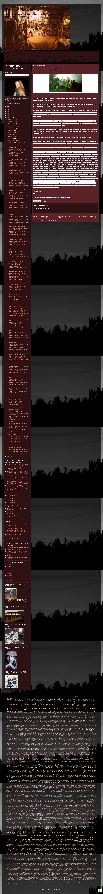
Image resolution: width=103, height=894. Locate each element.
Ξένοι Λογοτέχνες (41, 810)
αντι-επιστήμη (30, 703)
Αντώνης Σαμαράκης (68, 703)
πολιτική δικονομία (74, 821)
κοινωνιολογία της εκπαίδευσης (13, 784)
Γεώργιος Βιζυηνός (72, 721)
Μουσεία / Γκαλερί (10, 60)
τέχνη (54, 840)
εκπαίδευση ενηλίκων (59, 744)
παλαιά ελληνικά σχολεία (12, 817)
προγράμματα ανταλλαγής (24, 823)
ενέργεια (67, 754)
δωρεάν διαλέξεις (52, 739)
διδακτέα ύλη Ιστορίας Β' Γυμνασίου (22, 737)
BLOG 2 (84, 60)
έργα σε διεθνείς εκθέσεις (77, 757)
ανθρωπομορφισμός (21, 703)
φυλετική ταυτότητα (64, 845)
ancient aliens (54, 853)
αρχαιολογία (51, 713)
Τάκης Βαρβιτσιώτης (50, 839)
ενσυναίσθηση (75, 754)
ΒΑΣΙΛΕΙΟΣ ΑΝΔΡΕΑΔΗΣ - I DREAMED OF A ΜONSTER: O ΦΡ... (18, 300)
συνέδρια (8, 832)
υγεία (25, 843)
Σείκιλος (60, 826)
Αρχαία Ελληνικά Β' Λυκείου (81, 708)
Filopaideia (25, 859)
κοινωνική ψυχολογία (78, 782)
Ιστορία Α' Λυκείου (11, 769)
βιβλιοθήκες (9, 719)
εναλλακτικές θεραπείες (13, 754)
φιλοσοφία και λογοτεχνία (24, 845)
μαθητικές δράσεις (25, 792)
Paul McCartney (50, 874)
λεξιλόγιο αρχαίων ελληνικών (62, 789)
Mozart (9, 872)
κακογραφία (81, 774)
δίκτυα (27, 738)
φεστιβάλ (79, 843)
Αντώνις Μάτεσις (79, 703)
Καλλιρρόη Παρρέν (90, 774)
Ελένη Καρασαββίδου (21, 751)
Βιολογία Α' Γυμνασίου (84, 719)
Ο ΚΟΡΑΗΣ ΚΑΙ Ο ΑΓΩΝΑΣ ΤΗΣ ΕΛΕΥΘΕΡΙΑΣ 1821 (15, 405)
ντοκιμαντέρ (91, 808)
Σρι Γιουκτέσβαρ (35, 828)
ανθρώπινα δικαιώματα (79, 701)
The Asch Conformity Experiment (21, 880)
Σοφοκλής (91, 827)
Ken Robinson (23, 867)
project (70, 876)
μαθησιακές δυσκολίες (12, 792)
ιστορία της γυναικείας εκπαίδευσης (67, 770)
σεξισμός (76, 826)
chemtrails (88, 856)
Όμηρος (32, 813)
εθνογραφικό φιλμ (19, 742)
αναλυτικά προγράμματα (88, 700)
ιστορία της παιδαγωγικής (52, 771)
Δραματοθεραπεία (26, 56)
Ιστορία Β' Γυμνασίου (26, 769)
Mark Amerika (36, 869)
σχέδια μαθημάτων (70, 834)
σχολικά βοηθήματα (36, 835)
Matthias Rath (52, 869)
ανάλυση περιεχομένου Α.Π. (73, 700)
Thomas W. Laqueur (37, 880)
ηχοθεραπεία (42, 762)
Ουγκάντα (92, 813)
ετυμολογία (32, 758)
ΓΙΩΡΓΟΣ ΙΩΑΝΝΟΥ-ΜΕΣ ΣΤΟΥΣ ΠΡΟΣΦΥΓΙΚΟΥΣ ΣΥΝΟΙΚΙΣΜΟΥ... (17, 280)
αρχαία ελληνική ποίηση (55, 711)
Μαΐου (10, 134)
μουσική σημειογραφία (30, 801)
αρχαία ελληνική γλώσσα (76, 710)
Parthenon (15, 874)
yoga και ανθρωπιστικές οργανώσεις (42, 882)
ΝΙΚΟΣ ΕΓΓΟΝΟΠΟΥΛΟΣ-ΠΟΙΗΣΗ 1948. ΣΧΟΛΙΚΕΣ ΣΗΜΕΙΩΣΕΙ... (17, 284)
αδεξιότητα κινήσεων (17, 698)
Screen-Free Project (79, 878)
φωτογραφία (45, 847)
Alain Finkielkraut (81, 852)
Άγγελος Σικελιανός (47, 696)
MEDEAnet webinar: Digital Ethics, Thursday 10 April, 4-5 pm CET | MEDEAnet (17, 552)
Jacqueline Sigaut (31, 865)
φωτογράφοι (90, 847)
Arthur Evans (16, 854)
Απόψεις (54, 60)
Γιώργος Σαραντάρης (31, 724)
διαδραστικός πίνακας (40, 733)
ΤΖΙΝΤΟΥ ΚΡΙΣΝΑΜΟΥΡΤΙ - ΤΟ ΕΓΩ (17, 441)
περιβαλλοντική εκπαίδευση (23, 819)
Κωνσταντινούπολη (25, 787)
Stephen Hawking (69, 879)
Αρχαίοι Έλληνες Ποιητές (39, 713)
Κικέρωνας (58, 779)
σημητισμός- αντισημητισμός (28, 827)
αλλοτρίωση (8, 700)
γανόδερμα (37, 721)
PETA (71, 874)
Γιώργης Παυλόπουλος (61, 722)
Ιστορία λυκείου (93, 769)
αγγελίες (37, 696)
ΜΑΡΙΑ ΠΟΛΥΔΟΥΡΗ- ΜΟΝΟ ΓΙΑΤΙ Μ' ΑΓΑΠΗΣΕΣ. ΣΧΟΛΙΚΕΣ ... (17, 287)
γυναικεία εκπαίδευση (34, 728)
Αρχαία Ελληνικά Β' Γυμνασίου (60, 708)
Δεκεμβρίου (11, 119)
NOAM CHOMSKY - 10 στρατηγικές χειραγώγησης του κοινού (17, 311)
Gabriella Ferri (65, 860)
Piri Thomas (28, 875)
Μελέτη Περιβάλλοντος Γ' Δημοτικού (53, 796)
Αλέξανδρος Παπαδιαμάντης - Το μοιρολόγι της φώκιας (17, 380)
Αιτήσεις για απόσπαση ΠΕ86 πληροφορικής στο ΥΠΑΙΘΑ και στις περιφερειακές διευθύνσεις (17, 536)
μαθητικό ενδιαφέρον (67, 792)
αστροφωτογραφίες (31, 715)
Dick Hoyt (71, 857)
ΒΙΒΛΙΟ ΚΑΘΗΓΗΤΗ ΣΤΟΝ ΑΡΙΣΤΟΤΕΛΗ (17, 226)
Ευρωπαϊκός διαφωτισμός (24, 759)
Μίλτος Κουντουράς (62, 799)
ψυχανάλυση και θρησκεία (66, 850)
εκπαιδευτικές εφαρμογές (47, 747)
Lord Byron (32, 868)
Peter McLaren (88, 874)
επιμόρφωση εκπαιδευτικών (44, 755)
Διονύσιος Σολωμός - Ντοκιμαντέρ (17, 382)
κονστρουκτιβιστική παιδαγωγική (31, 784)
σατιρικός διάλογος (50, 826)
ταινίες (25, 839)
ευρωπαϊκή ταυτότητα (11, 759)
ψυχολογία (30, 852)
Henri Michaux (32, 864)
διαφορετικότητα (46, 735)
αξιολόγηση (21, 704)
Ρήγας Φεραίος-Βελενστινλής (67, 825)
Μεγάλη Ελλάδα (53, 795)
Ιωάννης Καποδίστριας (11, 774)
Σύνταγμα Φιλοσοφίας (63, 832)
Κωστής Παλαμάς (59, 787)
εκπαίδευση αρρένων (47, 744)
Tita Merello (48, 880)
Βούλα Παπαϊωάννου (55, 720)
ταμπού (69, 839)
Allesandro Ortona (44, 853)
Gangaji (82, 860)
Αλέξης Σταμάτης (61, 699)
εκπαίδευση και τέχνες (39, 745)
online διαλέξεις (13, 873)
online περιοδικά (56, 873)
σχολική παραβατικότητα (50, 837)
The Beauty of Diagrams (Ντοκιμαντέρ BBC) (15, 323)
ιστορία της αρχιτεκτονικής (29, 770)
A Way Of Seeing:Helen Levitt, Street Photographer (17, 305)
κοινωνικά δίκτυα (89, 781)
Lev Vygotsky (77, 867)
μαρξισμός (8, 795)
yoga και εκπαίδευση (58, 882)
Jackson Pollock (21, 865)
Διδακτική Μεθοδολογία (40, 737)
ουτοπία (29, 814)
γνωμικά (57, 725)
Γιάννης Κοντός (28, 722)
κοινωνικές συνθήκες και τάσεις (47, 782)
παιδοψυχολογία (90, 816)
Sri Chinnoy (60, 879)
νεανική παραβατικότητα (64, 804)
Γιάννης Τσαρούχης (49, 722)
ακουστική (92, 698)
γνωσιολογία (83, 725)
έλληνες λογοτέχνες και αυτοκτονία (22, 752)
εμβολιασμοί (60, 753)
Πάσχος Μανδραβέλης (58, 818)
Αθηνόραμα (9, 573)
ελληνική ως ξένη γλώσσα (88, 752)
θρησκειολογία (24, 767)
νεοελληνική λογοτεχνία (87, 805)
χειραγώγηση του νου (71, 848)
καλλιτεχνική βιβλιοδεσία (27, 775)
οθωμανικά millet (70, 811)
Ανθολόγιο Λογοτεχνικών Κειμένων (61, 701)
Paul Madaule (42, 874)
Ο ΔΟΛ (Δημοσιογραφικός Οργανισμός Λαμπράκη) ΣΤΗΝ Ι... (18, 146)
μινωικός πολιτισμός (86, 799)
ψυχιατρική (78, 850)
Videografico (56, 880)
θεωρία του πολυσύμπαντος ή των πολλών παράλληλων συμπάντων (65, 766)
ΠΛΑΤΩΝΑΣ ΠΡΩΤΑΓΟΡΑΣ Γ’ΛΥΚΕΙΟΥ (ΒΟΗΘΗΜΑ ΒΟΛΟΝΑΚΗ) (17, 245)
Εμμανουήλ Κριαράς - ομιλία (16, 411)
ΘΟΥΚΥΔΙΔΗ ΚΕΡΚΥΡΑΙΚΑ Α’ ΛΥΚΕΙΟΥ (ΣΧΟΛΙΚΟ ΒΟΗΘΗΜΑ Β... (17, 156)
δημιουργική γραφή (55, 732)
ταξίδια (75, 839)
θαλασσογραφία (51, 762)
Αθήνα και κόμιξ (40, 698)
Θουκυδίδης (8, 767)
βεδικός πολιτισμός (47, 717)
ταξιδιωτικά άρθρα (85, 839)
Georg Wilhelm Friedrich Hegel (46, 862)
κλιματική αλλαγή (65, 781)
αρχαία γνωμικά (82, 707)
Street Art (20, 60)
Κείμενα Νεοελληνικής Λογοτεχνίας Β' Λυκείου (54, 777)
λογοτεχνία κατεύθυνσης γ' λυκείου (30, 790)
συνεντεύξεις (31, 832)
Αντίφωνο (9, 575)
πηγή (34, 193)
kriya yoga (48, 867)
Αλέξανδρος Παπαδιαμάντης (47, 699)
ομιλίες (39, 813)
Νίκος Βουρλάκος (59, 806)
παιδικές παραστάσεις (79, 815)
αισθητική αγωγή (83, 698)
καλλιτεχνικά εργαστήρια (12, 775)
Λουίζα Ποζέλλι (72, 790)
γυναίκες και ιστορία (82, 729)
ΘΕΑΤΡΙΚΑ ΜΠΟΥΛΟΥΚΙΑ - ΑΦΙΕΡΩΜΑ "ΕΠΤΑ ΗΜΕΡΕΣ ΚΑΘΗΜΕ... (17, 385)
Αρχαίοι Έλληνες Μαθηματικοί (24, 713)
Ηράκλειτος (11, 762)
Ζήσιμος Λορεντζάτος (11, 761)
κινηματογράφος (13, 780)
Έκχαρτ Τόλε (53, 749)
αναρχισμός (9, 701)
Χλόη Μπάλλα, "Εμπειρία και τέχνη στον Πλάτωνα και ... (18, 360)
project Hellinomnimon (83, 875)
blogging (92, 854)
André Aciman (64, 853)
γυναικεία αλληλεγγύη (20, 728)
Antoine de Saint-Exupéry (86, 853)
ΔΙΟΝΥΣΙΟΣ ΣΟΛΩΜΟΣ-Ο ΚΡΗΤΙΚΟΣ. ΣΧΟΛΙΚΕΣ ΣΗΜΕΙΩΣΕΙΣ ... (17, 264)
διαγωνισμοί (91, 732)
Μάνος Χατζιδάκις (43, 794)
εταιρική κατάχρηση (21, 758)
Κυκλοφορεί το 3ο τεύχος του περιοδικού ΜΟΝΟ (16, 294)
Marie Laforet (18, 869)
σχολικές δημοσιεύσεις (68, 835)
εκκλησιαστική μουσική (26, 744)
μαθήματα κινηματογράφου (24, 791)
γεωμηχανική (53, 721)
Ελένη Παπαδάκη (40, 751)
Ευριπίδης (90, 758)
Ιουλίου (10, 130)
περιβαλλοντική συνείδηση (58, 819)
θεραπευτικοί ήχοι (51, 765)
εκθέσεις (8, 743)
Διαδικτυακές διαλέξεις (52, 56)
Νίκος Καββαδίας (23, 808)
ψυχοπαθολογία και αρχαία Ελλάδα (57, 852)
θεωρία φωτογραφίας (89, 766)
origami (75, 873)
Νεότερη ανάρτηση (41, 217)
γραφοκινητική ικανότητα (71, 726)
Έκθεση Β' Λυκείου (77, 743)
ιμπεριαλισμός (57, 767)
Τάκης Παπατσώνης (62, 839)
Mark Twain (44, 869)
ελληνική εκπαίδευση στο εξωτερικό (58, 752)
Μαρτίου (10, 138)
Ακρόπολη (27, 699)
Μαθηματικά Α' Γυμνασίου (61, 791)
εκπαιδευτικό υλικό (82, 748)
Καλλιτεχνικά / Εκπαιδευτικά (40, 53)
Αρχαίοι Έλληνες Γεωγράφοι (84, 712)
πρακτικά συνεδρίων (11, 823)
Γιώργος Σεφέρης (44, 724)
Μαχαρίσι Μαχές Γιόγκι (41, 795)
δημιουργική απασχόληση (42, 732)
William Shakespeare (11, 882)
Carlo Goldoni (41, 856)
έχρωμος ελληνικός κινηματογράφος (61, 759)
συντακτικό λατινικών (12, 834)
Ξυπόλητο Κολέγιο (59, 810)
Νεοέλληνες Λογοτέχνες (80, 804)
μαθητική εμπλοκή (55, 792)
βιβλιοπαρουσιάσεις (32, 719)
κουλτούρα (81, 784)
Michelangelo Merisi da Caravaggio (71, 870)
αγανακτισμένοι (19, 696)
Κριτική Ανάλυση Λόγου (14, 785)
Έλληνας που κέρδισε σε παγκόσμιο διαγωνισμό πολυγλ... (18, 370)
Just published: (11, 495)
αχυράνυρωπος (9, 717)
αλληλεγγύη (85, 699)
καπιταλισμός (66, 775)
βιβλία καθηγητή (89, 717)
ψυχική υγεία (88, 850)
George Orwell (60, 862)
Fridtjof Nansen (12, 860)
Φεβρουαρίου (12, 140)
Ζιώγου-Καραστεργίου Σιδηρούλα (26, 761)
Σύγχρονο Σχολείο (10, 831)
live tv (13, 868)
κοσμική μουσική (73, 784)
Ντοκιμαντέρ (26, 53)
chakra (53, 856)
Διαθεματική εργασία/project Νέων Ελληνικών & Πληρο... (18, 220)
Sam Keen (50, 878)
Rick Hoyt (60, 877)
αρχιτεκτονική (69, 713)
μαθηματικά (50, 791)
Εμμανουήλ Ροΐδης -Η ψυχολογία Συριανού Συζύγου (17, 408)
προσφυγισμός (64, 823)
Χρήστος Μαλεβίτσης (78, 849)
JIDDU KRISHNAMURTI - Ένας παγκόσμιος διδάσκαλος (15, 446)
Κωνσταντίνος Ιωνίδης (34, 786)
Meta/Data (8, 870)
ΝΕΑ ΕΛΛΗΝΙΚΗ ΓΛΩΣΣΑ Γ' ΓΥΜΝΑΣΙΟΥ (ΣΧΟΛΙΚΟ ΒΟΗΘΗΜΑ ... (18, 232)
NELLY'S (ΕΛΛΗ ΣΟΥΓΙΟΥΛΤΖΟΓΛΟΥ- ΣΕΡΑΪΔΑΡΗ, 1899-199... (17, 143)
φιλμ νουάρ (67, 844)
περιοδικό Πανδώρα (10, 821)
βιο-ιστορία (67, 719)
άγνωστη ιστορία (71, 696)
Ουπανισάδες (9, 814)
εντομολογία (83, 754)
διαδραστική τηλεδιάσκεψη (26, 733)
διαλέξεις (11, 734)
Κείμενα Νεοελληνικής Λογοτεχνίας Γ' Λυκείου (20, 779)
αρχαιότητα (60, 713)
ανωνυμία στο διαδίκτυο (91, 703)
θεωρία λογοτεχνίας (86, 765)
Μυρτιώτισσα (63, 802)
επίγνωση (8, 755)
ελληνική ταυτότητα (74, 752)
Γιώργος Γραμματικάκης (73, 722)
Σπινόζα (17, 828)
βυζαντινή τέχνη (90, 720)
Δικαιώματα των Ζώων (73, 53)
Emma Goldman (30, 858)
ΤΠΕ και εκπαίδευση (79, 841)
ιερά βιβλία (41, 767)
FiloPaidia (32, 859)
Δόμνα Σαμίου (71, 738)
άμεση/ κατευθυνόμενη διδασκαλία (34, 700)
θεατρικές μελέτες (92, 762)
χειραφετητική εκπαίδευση (87, 848)
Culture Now (10, 566)
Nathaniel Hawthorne (43, 872)
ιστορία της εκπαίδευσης (89, 770)
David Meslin (53, 857)
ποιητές (63, 821)
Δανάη (15, 730)
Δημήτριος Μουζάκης (29, 732)
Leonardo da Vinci (67, 867)
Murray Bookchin (18, 872)
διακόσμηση (94, 733)
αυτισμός (83, 715)
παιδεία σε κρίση (35, 816)
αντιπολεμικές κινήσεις (41, 703)
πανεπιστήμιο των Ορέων (50, 817)
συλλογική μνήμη (44, 831)
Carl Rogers (32, 856)
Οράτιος (58, 813)
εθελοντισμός (79, 740)
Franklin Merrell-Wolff (69, 859)
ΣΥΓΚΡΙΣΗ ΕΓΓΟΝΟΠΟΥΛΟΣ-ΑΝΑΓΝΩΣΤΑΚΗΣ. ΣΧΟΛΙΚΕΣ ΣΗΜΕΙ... (18, 290)
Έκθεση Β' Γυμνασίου (63, 743)
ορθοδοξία (65, 813)
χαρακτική (45, 848)
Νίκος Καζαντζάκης (34, 808)
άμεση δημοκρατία (19, 700)
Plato (35, 875)
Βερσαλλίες (57, 717)
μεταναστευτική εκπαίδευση (42, 797)
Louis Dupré (41, 868)
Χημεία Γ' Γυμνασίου (51, 849)
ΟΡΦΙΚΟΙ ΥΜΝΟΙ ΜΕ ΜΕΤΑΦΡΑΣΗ (16, 205)
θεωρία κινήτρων (64, 765)
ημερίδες (94, 761)
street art (78, 879)
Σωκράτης (94, 837)
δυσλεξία (28, 739)
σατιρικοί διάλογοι (37, 826)
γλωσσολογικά (48, 725)
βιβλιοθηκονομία (19, 719)
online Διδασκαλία (25, 873)
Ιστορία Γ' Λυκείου (69, 769)
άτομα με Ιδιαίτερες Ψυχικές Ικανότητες (68, 715)
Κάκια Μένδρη (72, 774)
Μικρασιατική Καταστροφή (35, 799)
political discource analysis (58, 875)
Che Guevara (80, 856)
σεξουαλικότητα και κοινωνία (87, 826)
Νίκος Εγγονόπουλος (11, 808)
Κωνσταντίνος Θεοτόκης (20, 786)
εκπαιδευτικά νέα (82, 745)
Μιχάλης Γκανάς (16, 800)
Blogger (58, 889)
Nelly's (52, 872)
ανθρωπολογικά (10, 703)
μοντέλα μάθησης (49, 800)
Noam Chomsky (59, 872)
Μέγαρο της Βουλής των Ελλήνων (67, 795)
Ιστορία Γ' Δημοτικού (56, 769)
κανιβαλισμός (57, 775)
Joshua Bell (88, 865)
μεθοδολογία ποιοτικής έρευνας (13, 796)
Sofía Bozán (27, 879)
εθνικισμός (9, 742)
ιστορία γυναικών (81, 769)
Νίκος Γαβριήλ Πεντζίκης (71, 806)
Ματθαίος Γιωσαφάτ (18, 795)
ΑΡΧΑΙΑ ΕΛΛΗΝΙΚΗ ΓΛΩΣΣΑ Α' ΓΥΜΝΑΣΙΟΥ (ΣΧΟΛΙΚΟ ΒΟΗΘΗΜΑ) (17, 153)
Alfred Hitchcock (21, 853)
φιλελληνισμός (46, 844)
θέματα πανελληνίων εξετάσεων (47, 764)
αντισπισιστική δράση (55, 703)
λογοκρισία (84, 789)
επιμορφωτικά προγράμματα (62, 755)
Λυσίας (14, 791)
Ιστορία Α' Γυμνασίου (87, 767)
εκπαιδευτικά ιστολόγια (69, 745)
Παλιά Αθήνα (24, 817)
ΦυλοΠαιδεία (74, 845)
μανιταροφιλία (18, 794)
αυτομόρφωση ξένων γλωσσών (53, 716)
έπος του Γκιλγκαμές (49, 757)
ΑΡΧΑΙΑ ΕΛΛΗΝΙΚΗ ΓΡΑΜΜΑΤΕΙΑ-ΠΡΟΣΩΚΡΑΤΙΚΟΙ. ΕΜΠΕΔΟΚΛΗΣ (16, 183)
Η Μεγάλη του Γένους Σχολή (49, 761)
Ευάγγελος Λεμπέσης (70, 758)
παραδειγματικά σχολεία (73, 817)
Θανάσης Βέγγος (71, 762)
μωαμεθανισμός (84, 802)
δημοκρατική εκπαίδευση (79, 732)
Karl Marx (15, 867)
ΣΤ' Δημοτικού (46, 828)
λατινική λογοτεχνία (32, 789)
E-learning (87, 857)
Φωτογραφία (62, 53)
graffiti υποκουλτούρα (33, 863)
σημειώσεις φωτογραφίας (12, 827)
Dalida (36, 857)
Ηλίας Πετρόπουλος (78, 761)
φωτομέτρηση (9, 848)
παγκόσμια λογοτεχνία (38, 814)
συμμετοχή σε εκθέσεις (56, 831)
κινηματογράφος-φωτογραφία (61, 780)
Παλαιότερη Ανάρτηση (88, 217)
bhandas (85, 854)
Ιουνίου (10, 132)
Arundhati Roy (50, 854)
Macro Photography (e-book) (16, 308)
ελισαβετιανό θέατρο (76, 751)
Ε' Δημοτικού (49, 740)
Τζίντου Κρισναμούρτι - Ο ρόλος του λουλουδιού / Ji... (18, 424)
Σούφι (76, 827)
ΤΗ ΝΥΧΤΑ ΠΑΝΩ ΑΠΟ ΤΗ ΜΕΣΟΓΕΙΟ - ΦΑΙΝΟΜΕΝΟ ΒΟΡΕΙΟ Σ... (17, 316)
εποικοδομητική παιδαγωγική (35, 757)
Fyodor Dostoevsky (54, 860)
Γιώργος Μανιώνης (20, 724)
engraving (38, 858)
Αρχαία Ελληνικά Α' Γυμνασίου (18, 708)
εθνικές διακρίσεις (89, 740)
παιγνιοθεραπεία (84, 814)
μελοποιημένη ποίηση (79, 796)
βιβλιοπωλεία (47, 719)
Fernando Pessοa (16, 859)
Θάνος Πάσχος (81, 762)
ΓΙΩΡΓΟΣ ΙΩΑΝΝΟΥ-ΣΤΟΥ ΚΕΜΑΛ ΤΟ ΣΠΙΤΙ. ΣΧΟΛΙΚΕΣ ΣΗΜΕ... (17, 260)
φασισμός (62, 843)
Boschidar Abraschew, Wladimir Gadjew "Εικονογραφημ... (17, 357)
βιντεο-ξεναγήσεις (57, 719)
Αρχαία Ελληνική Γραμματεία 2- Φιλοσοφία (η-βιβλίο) (17, 176)
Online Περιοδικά (39, 56)
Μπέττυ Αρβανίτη (20, 802)
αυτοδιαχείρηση (32, 716)
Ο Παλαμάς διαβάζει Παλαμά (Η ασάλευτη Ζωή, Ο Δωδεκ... (16, 373)
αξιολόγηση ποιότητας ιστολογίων (34, 704)
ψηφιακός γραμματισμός (38, 850)
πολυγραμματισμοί (74, 822)
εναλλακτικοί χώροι (43, 754)
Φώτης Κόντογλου (35, 847)
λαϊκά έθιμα (69, 787)
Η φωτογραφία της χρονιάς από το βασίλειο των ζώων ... (17, 350)
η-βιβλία (63, 761)
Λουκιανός (80, 790)
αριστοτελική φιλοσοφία (60, 707)
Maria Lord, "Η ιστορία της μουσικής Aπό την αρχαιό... (16, 353)
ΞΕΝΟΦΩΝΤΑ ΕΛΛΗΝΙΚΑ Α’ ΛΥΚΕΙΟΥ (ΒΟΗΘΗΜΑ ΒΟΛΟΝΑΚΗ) (17, 166)
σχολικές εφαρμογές (81, 835)
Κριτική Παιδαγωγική (38, 785)
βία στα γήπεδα (66, 717)
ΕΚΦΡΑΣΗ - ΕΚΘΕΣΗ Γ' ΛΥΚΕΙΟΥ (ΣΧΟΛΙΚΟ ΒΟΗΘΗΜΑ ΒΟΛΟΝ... (16, 239)
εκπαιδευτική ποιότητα (38, 748)
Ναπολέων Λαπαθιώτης (21, 804)
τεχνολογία (76, 840)
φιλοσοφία (9, 845)
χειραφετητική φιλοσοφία (12, 849)
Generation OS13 (10, 862)
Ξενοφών (50, 810)
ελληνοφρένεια (51, 753)
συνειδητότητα (20, 832)
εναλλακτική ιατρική (29, 754)
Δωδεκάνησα (36, 739)
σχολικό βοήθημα (72, 837)
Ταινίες (18, 53)
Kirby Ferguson (32, 867)
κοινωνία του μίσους (77, 781)
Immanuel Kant (64, 864)
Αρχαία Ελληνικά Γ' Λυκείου (37, 710)
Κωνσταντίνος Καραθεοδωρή (61, 786)
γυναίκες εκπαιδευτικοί (49, 729)
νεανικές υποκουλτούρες (49, 804)
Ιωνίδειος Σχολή (33, 774)
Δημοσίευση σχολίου (42, 208)
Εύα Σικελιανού (59, 758)
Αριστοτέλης (36, 707)
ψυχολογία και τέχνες (41, 852)
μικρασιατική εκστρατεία (19, 799)
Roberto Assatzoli (70, 877)
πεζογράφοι (67, 818)
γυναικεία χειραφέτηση (68, 728)
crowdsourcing (28, 857)
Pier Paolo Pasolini (18, 875)
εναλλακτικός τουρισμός (56, 754)
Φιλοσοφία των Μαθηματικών (39, 845)
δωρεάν (43, 739)
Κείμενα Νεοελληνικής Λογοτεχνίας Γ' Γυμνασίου (81, 777)
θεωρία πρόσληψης (43, 766)
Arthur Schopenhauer (39, 854)
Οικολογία (52, 53)
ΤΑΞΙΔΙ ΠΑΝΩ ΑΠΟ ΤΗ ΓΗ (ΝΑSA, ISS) (18, 313)
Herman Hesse (41, 864)
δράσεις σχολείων (92, 738)
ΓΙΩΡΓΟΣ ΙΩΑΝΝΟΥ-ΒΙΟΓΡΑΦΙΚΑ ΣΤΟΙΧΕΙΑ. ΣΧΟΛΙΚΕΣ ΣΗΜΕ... (16, 270)
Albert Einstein (10, 853)
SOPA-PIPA (35, 879)
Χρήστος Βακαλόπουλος (64, 849)
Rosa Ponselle (91, 877)
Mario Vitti (27, 869)
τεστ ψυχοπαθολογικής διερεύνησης (41, 840)
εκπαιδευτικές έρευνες (31, 747)
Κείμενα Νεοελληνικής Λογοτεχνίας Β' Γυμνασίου (27, 777)
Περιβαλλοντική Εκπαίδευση (90, 53)
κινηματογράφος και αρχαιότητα (29, 780)
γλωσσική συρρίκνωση (25, 725)
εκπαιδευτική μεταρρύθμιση (22, 748)
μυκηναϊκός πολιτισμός (52, 802)
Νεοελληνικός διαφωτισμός (13, 806)
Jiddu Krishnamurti (57, 866)
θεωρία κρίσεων (74, 765)
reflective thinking (43, 877)
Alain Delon (71, 852)
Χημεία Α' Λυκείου (25, 849)
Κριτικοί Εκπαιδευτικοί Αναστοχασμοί (69, 60)
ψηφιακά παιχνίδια (22, 850)
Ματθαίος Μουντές (29, 795)
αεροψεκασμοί (29, 698)
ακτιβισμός (34, 699)
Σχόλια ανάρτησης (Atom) (49, 220)
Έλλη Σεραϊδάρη (86, 751)
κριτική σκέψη (49, 785)
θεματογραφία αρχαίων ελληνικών (65, 764)
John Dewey (71, 865)
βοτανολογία (38, 720)
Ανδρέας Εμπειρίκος (21, 701)
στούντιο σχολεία (90, 828)
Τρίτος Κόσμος (17, 843)
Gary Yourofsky (90, 860)
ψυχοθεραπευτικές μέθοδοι (18, 852)
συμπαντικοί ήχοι (83, 831)
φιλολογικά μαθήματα (89, 844)
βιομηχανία (17, 720)
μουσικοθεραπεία (90, 801)
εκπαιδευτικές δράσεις (18, 747)
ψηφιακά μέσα (10, 850)
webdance (85, 880)
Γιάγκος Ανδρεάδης (18, 722)
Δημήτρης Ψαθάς (18, 732)
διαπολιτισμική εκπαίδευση (35, 734)
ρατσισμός (42, 825)
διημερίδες (84, 737)
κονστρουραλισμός (45, 784)
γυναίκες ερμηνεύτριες (65, 729)
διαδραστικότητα (51, 733)
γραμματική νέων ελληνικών (32, 727)
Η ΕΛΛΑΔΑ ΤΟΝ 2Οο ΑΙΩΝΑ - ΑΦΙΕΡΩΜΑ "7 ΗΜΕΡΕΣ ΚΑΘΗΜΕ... (18, 392)
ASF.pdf (9, 555)
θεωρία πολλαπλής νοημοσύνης (29, 766)
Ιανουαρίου (11, 454)
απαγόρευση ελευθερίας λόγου (72, 704)
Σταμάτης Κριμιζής (59, 828)
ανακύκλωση (61, 700)
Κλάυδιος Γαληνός (45, 781)
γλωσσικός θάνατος (37, 725)
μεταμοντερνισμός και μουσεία (17, 797)
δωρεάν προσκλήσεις (25, 740)
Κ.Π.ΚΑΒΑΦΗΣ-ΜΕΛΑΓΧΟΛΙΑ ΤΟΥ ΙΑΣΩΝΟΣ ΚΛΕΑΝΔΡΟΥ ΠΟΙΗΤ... (18, 277)
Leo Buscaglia (57, 867)
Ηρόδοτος (18, 762)
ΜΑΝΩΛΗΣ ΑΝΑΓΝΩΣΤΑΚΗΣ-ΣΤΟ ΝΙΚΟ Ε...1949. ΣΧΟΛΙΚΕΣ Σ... (17, 274)
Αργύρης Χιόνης (60, 705)
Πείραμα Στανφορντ (77, 818)
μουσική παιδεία (18, 801)
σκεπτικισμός (40, 827)
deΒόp (8, 568)
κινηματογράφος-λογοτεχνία (46, 780)
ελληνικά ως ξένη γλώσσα (40, 752)
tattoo (10, 880)
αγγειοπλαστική (28, 696)
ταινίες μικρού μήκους (37, 839)
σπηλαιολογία (9, 828)
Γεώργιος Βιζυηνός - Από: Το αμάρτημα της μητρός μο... (16, 402)
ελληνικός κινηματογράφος (12, 753)
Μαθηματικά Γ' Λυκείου (89, 791)
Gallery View (75, 860)
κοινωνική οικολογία (65, 782)
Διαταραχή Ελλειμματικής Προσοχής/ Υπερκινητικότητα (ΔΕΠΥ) (75, 734)
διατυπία (30, 735)
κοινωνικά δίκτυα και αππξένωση (14, 782)
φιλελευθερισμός (35, 844)
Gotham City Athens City (12, 863)
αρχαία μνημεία (13, 712)
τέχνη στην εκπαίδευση (64, 840)
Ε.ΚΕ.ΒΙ (9, 579)
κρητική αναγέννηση (92, 784)
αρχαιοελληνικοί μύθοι (70, 712)
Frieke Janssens (44, 860)
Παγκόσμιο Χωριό (49, 814)
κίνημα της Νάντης (78, 779)
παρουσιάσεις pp (44, 818)
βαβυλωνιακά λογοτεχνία (21, 717)
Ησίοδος (25, 762)
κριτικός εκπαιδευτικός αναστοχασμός (65, 785)
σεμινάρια (67, 826)
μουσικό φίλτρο (71, 801)
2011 (8, 456)
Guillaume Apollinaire (70, 863)
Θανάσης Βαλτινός (62, 762)
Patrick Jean (23, 874)
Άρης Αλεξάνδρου (70, 705)
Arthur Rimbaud (26, 854)
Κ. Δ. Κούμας (43, 774)
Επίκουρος (32, 755)
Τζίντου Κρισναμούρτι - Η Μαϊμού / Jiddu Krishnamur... (18, 427)
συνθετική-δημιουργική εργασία (47, 832)
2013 (8, 115)
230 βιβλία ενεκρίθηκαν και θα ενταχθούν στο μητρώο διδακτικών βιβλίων (16, 531)
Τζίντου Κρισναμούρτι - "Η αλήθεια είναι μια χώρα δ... (18, 439)
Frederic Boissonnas (82, 859)
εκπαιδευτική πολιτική (52, 748)
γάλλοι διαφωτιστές (27, 721)
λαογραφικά (77, 787)
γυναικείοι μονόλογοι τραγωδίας (20, 729)
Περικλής (80, 819)
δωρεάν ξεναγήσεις (92, 739)
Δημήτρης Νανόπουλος (84, 730)
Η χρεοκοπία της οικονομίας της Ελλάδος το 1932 (17, 389)
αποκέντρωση (17, 705)
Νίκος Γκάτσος (83, 806)
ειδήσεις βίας (30, 742)
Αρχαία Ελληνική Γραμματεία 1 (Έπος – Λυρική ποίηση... (18, 173)
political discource (44, 875)
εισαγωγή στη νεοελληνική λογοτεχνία (75, 742)
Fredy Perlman (93, 859)
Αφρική (82, 716)
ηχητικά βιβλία (32, 762)
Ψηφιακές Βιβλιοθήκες (80, 56)
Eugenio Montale (74, 858)
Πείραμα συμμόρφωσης (89, 818)
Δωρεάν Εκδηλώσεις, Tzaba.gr (15, 577)
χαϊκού (25, 848)
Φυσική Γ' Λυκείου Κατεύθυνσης (21, 847)
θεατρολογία (34, 764)
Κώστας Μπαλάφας (48, 787)
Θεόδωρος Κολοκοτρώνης (82, 764)
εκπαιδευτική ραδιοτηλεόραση (68, 748)
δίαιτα (87, 733)
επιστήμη (73, 755)
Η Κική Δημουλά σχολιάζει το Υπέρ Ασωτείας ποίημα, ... (18, 367)
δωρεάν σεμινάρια (38, 740)
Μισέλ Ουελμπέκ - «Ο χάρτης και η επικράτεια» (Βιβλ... (18, 399)
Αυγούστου (11, 128)
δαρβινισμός (23, 730)
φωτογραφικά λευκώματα (78, 847)
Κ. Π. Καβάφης (52, 774)
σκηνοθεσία (48, 827)
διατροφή (22, 735)
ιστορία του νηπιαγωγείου (67, 772)
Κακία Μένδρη (63, 774)
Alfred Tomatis (32, 853)
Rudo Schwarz (29, 878)
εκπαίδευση (37, 744)
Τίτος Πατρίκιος (21, 841)
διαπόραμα (49, 734)
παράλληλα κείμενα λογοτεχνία (16, 818)
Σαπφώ (18, 826)
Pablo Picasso (87, 873)
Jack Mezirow (12, 865)
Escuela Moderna (55, 858)
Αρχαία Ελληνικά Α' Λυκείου (39, 708)
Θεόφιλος (92, 764)
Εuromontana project (77, 759)
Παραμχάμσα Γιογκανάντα (31, 818)
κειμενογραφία (41, 779)
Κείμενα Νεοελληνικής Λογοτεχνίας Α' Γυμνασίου (60, 776)
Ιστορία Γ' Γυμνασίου (42, 769)
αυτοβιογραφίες (22, 716)
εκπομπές (29, 749)
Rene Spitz (53, 877)
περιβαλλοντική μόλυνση (40, 819)
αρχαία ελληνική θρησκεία (24, 711)
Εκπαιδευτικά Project (66, 56)
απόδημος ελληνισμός (88, 704)
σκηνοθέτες (56, 827)
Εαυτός (56, 740)
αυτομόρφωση (42, 716)
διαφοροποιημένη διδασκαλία (59, 735)
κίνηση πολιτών (90, 780)
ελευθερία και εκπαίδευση (62, 751)
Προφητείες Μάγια (90, 823)
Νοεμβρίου (11, 121)
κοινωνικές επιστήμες (30, 782)
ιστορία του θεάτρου (25, 772)
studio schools (86, 879)
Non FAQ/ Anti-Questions (72, 872)
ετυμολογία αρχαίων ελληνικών (45, 758)
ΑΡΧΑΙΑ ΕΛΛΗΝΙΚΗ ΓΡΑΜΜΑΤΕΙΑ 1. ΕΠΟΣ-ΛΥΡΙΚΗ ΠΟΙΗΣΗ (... (17, 193)
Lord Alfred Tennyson (22, 868)
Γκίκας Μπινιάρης (57, 724)
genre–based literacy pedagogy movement (26, 862)
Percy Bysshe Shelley (62, 874)
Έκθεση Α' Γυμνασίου (36, 743)
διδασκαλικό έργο (53, 737)
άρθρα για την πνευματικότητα (22, 707)
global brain (79, 862)
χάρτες (60, 848)
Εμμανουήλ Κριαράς (70, 753)
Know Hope (41, 867)
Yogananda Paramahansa (91, 882)
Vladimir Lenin (77, 880)
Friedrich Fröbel (33, 860)
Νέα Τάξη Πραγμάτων (34, 804)
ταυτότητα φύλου (26, 840)
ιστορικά (78, 772)
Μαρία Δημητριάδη (80, 794)
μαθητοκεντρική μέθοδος (81, 792)
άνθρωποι (92, 701)
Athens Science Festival (14, 549)
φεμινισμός (70, 843)
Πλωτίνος (43, 821)
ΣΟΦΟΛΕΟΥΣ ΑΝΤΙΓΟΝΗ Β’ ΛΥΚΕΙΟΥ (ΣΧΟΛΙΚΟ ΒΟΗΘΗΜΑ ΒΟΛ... (17, 163)
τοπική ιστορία (67, 841)
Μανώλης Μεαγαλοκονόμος (67, 794)
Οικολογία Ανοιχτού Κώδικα (83, 811)
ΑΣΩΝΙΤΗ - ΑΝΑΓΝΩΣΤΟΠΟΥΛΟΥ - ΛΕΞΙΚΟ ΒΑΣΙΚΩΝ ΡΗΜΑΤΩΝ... (18, 223)
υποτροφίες (48, 843)
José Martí (79, 865)
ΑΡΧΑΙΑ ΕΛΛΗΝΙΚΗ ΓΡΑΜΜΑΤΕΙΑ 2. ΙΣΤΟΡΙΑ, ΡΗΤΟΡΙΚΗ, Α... (17, 180)
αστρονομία (19, 715)
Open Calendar (11, 571)
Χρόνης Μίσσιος (90, 849)
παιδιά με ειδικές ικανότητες (64, 815)
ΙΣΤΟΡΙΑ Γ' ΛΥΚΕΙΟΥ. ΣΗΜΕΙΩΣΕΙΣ (17, 254)
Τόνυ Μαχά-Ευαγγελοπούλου (52, 841)
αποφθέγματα (39, 705)
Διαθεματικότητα (79, 733)
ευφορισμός (35, 759)
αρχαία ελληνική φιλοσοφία (89, 711)
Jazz (47, 865)
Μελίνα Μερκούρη (67, 796)
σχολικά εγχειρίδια (53, 835)
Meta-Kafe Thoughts (89, 869)
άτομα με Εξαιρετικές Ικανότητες (46, 715)
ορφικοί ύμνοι (73, 813)
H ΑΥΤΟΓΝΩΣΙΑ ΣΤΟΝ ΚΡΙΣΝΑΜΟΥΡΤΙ (17, 451)
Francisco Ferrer (57, 859)
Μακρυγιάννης (9, 794)
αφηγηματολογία (74, 716)
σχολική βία (27, 837)
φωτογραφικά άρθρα (66, 847)
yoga (20, 882)
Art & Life (10, 564)
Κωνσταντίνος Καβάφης (47, 786)
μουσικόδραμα (81, 801)
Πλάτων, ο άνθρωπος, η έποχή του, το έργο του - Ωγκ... (18, 208)
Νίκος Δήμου (92, 806)
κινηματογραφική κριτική (91, 779)
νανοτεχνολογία (9, 804)
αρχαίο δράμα (44, 712)
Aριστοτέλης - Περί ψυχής (15, 211)
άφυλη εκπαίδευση (91, 716)
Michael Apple (17, 870)
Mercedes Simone (77, 869)
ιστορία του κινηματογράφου (51, 772)
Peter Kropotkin (78, 874)
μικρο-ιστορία (50, 799)
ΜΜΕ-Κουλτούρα (38, 800)
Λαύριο (41, 789)
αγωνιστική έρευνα (84, 696)
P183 (80, 873)
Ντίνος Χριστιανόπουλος (77, 808)
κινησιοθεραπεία (10, 781)
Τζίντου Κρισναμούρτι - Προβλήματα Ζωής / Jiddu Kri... (18, 430)
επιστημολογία (83, 755)
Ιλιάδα (48, 767)
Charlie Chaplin (71, 856)
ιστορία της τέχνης (68, 771)
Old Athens (83, 872)
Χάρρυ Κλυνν (53, 848)
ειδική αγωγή (40, 742)
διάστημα (56, 734)
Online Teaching (66, 873)
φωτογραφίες (54, 847)
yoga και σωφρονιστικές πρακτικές (75, 882)
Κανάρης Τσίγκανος (47, 775)
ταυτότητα (17, 840)
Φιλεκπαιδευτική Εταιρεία (22, 844)
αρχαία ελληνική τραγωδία (71, 711)
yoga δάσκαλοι (28, 882)
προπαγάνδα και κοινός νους (50, 823)
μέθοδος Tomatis (28, 796)
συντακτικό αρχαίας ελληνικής (82, 832)
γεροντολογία (45, 721)
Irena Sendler (84, 864)
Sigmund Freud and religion (13, 879)
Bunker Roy (15, 856)
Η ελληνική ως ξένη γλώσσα (12, 56)
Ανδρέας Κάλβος (33, 701)
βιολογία (75, 719)
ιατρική (32, 767)
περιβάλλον (9, 819)
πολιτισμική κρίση (30, 822)
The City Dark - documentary (16, 347)
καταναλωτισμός (77, 775)
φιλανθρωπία (9, 844)
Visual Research (45, 60)
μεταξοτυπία (70, 797)
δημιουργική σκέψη (66, 732)
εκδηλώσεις (90, 742)
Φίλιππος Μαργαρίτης (57, 844)
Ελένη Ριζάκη (50, 751)
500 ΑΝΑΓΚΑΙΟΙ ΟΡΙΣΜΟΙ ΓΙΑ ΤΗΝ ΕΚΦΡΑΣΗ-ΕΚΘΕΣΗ (17, 235)
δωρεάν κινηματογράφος (66, 739)
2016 (8, 109)
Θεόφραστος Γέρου (10, 765)
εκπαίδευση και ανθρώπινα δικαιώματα (77, 744)
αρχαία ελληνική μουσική (39, 711)
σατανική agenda (26, 826)
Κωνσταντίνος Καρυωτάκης (76, 786)
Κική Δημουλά (67, 779)
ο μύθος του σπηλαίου (72, 810)
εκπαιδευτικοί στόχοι (20, 749)
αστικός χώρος (9, 715)
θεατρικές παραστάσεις (15, 764)
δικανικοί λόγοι (19, 738)
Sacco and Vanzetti (40, 878)
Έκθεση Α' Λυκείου (50, 743)
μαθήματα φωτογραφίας (39, 791)
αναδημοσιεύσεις (50, 700)
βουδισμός (46, 720)
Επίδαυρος (16, 755)
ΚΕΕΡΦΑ (20, 776)
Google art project (89, 862)
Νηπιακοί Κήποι (49, 806)
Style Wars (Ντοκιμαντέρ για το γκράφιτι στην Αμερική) (17, 326)
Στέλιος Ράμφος (71, 828)
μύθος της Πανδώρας (39, 802)
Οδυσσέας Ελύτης (51, 811)
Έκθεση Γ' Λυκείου (11, 744)
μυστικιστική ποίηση (73, 802)
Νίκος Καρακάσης (44, 808)
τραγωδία (92, 841)
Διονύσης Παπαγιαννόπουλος (37, 738)
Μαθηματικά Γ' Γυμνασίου (75, 791)
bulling (8, 856)
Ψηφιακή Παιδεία (19, 10)
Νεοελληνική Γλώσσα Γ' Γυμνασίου (52, 805)
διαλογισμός (19, 734)
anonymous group (73, 853)
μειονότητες (39, 796)
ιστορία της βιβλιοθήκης (46, 770)
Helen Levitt (24, 864)
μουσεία (64, 800)
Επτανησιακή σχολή (62, 757)
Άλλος (93, 699)
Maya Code (68, 869)
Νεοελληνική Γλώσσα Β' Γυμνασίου (30, 805)
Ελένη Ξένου (32, 751)
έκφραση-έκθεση (40, 749)
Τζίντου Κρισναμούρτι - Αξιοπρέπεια (18, 444)
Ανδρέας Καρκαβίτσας (45, 701)
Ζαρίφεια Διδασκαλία (89, 759)
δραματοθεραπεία (81, 738)
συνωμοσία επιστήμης (57, 833)
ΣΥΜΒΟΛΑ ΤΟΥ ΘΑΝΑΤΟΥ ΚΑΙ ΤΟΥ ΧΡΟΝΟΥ (18, 303)
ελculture (9, 580)
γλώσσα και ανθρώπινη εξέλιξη (71, 724)
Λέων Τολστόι (76, 789)
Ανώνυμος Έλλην (12, 704)
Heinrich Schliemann (13, 864)
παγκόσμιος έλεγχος (72, 814)
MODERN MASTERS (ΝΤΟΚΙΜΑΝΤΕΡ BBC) (18, 335)
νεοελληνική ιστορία (71, 805)
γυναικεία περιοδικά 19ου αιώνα (51, 728)
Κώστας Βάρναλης (36, 787)
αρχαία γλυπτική (72, 707)
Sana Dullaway (58, 878)
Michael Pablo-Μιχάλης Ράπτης (30, 870)
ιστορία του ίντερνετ (37, 772)
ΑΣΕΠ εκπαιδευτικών (80, 713)
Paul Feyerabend (32, 874)
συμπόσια (92, 831)
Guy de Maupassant (92, 863)
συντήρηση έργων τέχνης (44, 833)
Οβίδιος (82, 810)
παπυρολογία (61, 817)
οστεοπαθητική (83, 813)
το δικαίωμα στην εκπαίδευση (36, 841)
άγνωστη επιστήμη (59, 696)
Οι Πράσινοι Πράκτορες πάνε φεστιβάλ (17, 547)
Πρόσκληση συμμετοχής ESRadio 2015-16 (18, 518)
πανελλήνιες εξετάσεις (36, 817)
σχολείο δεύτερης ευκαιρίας (84, 833)
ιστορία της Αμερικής (14, 770)
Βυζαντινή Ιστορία (79, 720)
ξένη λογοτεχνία (29, 810)
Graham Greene (59, 863)
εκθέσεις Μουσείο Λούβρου (22, 743)
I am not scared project (52, 864)
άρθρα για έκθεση (82, 705)
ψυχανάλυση (53, 850)
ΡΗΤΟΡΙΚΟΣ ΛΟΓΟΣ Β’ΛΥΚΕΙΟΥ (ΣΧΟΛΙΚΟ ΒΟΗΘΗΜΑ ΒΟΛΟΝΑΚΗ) (18, 170)
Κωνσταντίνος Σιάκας (89, 786)
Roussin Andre (20, 878)
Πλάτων (26, 821)
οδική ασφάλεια (40, 811)
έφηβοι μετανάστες (45, 759)
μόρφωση (58, 800)
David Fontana (43, 857)
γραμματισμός (48, 727)
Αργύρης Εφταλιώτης (49, 705)
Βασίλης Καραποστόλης (35, 717)
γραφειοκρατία (59, 726)
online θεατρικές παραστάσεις (40, 873)
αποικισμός (8, 705)
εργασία (89, 757)
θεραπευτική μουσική (37, 765)
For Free (9, 570)
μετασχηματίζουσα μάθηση (82, 797)
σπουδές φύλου (25, 828)
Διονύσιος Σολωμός (52, 738)
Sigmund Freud (90, 878)
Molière (84, 870)
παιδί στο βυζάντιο (49, 815)
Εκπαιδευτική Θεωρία (80, 747)
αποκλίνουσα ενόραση (28, 705)
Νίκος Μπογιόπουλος (55, 808)
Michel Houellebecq (55, 870)
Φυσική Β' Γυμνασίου (84, 845)
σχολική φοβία (62, 837)
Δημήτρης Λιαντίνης (58, 730)
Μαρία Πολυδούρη (90, 794)
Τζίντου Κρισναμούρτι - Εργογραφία (18, 449)
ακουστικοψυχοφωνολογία (13, 699)
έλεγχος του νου (87, 749)
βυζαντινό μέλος (10, 721)
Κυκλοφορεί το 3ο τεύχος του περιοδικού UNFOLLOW (16, 150)
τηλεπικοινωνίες (10, 841)
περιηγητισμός (71, 819)
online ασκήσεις (93, 872)
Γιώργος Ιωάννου (86, 722)
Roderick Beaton (81, 877)
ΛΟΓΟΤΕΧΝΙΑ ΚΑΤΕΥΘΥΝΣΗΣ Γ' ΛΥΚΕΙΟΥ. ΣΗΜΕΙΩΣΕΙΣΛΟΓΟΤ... (18, 257)
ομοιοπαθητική (50, 813)
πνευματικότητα (52, 821)
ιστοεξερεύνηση (66, 767)
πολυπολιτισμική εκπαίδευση (87, 822)
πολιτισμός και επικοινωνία (60, 822)
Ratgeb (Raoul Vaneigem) (29, 877)
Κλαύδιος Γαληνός (34, 781)
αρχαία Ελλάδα (92, 707)
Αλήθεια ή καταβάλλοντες (74, 699)
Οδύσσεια (60, 811)
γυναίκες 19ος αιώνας (36, 729)
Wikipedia (92, 880)
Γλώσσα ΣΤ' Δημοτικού (87, 724)
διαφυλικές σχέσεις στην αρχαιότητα (79, 735)
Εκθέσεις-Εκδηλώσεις (32, 60)
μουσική (72, 800)
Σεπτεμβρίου (12, 126)
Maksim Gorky (77, 868)
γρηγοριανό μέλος (84, 726)
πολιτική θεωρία (86, 821)
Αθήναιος (49, 698)
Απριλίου (11, 136)
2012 (8, 117)
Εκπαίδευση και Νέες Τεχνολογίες (21, 745)
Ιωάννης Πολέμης (23, 774)
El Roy (14, 858)
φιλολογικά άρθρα (77, 844)
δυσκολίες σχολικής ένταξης (16, 739)
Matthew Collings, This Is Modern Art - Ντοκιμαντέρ (18, 338)
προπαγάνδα (36, 823)
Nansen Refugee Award (31, 872)
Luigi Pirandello (50, 868)
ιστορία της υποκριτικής (83, 771)
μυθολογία (29, 802)
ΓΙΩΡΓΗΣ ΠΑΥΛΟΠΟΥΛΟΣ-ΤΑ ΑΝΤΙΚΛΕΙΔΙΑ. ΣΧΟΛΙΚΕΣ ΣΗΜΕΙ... (18, 267)
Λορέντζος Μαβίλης (62, 790)
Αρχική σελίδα (9, 53)
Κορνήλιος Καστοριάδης (58, 784)
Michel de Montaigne (44, 870)
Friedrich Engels (23, 860)
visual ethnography (66, 880)
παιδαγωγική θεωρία (19, 816)
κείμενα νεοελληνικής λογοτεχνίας (34, 776)
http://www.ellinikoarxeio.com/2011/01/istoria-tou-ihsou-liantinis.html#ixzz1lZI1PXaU (53, 197)
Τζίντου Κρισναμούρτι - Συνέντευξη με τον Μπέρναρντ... (18, 434)
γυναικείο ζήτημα (82, 728)
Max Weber (61, 869)
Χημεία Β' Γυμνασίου (38, 849)
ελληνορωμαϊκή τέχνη (40, 753)
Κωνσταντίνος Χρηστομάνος (12, 787)
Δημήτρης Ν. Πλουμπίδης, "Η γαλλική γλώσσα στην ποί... (18, 363)
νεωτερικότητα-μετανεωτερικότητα (32, 806)
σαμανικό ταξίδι (10, 826)
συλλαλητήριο (33, 831)
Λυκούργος (88, 790)
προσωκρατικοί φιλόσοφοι (77, 823)
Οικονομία (94, 811)
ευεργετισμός (81, 758)
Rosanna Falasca (10, 878)
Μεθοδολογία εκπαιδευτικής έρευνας (86, 795)
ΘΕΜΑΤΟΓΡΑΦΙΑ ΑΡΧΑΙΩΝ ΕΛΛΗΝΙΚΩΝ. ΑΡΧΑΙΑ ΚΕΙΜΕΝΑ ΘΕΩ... (17, 229)
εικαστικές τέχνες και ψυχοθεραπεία (55, 742)
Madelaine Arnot (68, 868)
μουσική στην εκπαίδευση (43, 801)
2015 (8, 111)
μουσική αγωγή (80, 800)
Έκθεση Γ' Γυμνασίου (89, 743)
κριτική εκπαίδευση (26, 785)
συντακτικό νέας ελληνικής (29, 834)
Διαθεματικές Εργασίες (65, 733)
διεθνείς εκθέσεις (64, 737)
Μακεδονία (92, 792)
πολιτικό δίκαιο (20, 822)
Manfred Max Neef (87, 868)
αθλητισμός (57, 698)
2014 (8, 113)
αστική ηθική (91, 713)
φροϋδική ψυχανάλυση (52, 845)
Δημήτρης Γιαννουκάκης (44, 730)
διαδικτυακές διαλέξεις (12, 733)
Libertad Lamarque (87, 867)
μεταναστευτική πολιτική (57, 797)
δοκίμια (63, 738)
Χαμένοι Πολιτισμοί (35, 848)
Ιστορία (75, 767)
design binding (62, 857)
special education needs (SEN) (47, 879)
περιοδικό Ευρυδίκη (89, 819)
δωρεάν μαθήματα (79, 739)
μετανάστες (30, 797)
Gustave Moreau (81, 863)
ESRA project (65, 858)
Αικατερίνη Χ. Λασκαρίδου (69, 698)
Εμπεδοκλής (91, 753)
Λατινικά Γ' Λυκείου (18, 789)
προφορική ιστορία (11, 825)
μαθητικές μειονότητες (40, 792)
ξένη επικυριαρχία (17, 810)
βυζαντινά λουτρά (67, 720)
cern (48, 856)
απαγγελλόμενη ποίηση (52, 704)
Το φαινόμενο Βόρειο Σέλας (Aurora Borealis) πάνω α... (18, 345)
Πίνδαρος (20, 821)
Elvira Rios (21, 858)
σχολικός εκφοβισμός (83, 837)
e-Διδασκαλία (79, 857)
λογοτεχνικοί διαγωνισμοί (49, 790)
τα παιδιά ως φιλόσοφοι (14, 839)
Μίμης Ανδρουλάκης (73, 799)
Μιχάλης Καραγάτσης (27, 800)
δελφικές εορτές (32, 730)
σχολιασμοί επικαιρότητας (22, 835)
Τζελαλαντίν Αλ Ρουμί (89, 840)
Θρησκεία (16, 767)
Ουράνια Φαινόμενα (19, 814)
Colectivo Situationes (17, 857)
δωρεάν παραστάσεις (13, 740)
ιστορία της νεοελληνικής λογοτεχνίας (33, 771)
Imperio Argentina (74, 864)
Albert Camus (91, 852)
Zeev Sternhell (11, 883)
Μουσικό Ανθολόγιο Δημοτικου (59, 801)
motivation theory (92, 870)
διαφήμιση (37, 735)
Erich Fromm (46, 858)
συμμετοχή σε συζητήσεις (70, 831)
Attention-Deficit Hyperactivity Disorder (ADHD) (68, 854)
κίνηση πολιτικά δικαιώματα (77, 780)
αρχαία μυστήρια (23, 712)
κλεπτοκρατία (55, 781)
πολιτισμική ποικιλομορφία (44, 822)
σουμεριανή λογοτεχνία (67, 827)
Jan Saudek (41, 865)
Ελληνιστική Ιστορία (27, 753)
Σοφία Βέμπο (83, 827)
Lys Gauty (59, 868)
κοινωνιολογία (90, 782)
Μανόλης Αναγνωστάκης (30, 794)
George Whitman (69, 862)
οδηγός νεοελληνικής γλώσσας (27, 811)
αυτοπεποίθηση (65, 716)
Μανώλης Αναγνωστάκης (54, 794)
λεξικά (47, 789)
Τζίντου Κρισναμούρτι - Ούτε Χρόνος (18, 436)
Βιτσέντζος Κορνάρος (28, 720)
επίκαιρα (23, 755)
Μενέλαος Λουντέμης (92, 796)
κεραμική (50, 779)
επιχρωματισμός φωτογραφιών (19, 757)
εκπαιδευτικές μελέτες (65, 747)
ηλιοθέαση (87, 761)
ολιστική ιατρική (13, 813)
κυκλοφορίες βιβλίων (83, 785)
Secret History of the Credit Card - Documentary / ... (18, 417)
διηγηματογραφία (75, 737)
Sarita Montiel (67, 878)
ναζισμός (92, 802)
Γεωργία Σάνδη (61, 721)
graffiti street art (47, 863)
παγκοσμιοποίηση (60, 814)
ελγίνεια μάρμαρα (63, 749)
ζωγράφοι (38, 761)
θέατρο (25, 764)
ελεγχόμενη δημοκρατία (75, 749)
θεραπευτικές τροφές (23, 765)
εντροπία (90, 754)
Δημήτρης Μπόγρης (72, 730)
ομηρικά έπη (24, 813)
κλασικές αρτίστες (22, 781)
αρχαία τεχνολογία (33, 712)
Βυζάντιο (18, 721)
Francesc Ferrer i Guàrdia (44, 859)
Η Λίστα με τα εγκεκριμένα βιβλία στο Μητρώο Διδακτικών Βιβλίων (18, 528)
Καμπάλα (39, 775)
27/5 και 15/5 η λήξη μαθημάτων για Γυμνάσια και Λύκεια (17, 539)
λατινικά (85, 787)
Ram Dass (18, 877)
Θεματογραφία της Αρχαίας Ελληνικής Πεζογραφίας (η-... (18, 186)
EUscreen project (85, 858)
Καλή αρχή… (10, 513)
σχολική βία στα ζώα (38, 837)
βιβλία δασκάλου (77, 717)
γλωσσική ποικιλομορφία (12, 725)
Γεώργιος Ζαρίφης (86, 721)
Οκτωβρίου (11, 124)
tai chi (94, 879)
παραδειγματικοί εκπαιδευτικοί (89, 817)
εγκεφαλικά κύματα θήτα (67, 740)
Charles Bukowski (61, 856)
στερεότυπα (80, 828)
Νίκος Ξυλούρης (65, 808)
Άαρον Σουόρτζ (9, 696)
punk (13, 877)
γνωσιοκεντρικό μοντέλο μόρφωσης (70, 725)
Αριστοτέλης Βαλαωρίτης (47, 707)
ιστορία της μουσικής (15, 771)
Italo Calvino (93, 864)
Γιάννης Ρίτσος (38, 722)
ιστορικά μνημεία (89, 772)
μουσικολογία (9, 802)
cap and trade (24, 856)
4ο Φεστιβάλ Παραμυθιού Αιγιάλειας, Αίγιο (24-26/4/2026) (17, 477)
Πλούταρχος (35, 821)
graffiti (23, 863)
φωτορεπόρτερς (18, 848)
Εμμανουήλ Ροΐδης (82, 753)
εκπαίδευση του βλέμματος (54, 745)
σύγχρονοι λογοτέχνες (22, 831)
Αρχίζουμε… (10, 511)
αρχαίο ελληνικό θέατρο (55, 712)
